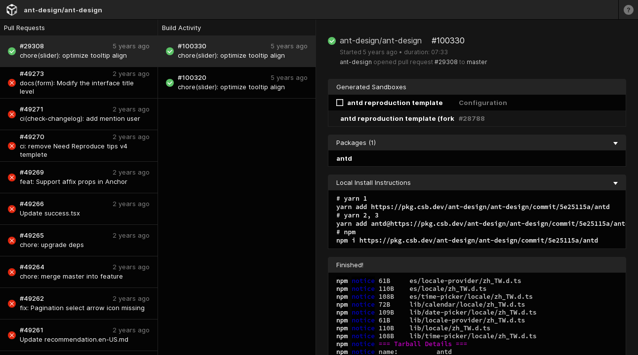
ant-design (356, 62)
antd (344, 158)
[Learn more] (628, 9)
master (477, 62)
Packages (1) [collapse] (477, 142)
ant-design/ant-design (63, 10)
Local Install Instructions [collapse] (477, 182)
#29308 (446, 62)
